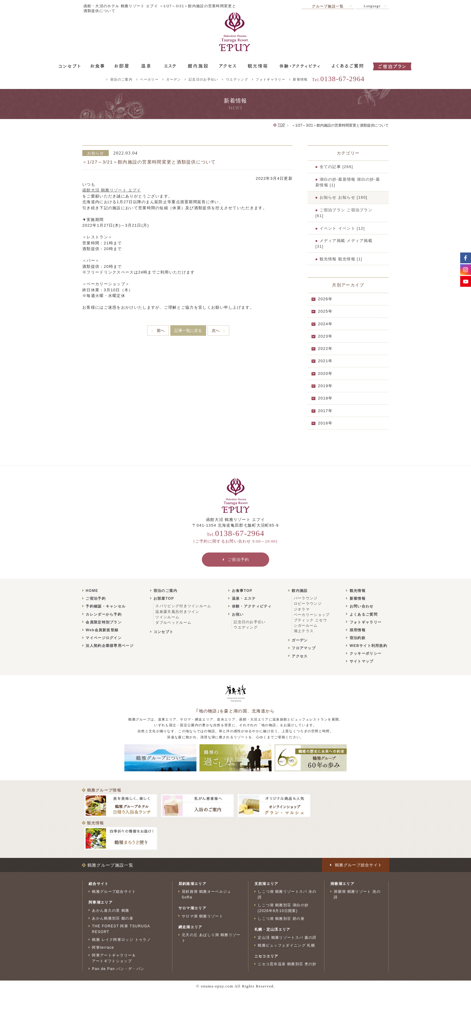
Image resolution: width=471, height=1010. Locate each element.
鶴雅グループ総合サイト (114, 891)
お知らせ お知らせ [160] (344, 197)
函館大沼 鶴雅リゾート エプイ (111, 190)
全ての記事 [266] (336, 166)
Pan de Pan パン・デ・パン (118, 969)
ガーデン (173, 79)
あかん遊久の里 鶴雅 (110, 910)
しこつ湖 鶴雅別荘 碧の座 (281, 919)
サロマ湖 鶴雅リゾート (202, 916)
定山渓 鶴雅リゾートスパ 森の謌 (287, 937)
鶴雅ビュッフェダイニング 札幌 (286, 945)
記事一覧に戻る (188, 330)
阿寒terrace (103, 947)
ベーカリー (149, 79)
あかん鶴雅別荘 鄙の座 (112, 918)
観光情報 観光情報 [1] (341, 259)
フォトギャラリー (270, 79)
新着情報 (300, 79)
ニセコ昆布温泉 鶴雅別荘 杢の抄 (287, 964)
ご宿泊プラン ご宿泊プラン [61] (343, 213)
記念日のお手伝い (203, 79)
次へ (216, 330)
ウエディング (237, 79)
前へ (161, 330)
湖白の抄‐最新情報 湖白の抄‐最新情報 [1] (347, 182)
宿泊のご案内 (121, 79)
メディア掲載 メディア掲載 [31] (343, 243)
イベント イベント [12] (342, 228)
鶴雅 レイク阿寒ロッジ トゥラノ (121, 940)
